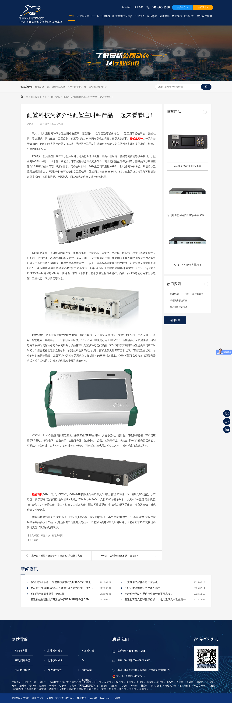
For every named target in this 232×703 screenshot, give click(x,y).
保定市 (107, 682)
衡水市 (159, 682)
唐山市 (65, 682)
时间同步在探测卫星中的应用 (47, 593)
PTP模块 (140, 16)
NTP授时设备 (88, 655)
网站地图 (126, 7)
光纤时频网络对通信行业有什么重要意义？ (149, 593)
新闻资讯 (55, 96)
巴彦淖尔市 (185, 686)
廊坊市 (149, 682)
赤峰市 (134, 686)
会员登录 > (182, 7)
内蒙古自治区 (86, 686)
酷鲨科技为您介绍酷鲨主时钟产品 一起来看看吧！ (88, 96)
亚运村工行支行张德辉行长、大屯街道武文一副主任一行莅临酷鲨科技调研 (156, 599)
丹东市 (102, 689)
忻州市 (52, 686)
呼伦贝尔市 (170, 686)
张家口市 (118, 682)
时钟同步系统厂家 (77, 86)
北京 (26, 682)
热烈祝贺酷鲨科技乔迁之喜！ (124, 555)
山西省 (169, 682)
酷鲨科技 (37, 494)
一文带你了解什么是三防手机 (141, 582)
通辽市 (144, 686)
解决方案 (164, 16)
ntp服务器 (39, 86)
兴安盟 (211, 686)
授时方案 (87, 670)
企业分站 (138, 7)
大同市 (189, 682)
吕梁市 (72, 686)
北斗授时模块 (22, 670)
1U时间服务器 (23, 660)
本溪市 (92, 689)
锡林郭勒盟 (18, 689)
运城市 (42, 686)
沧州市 (139, 682)
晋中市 (32, 686)
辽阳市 (142, 689)
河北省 (43, 682)
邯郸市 (87, 682)
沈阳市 (52, 689)
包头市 (114, 686)
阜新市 (132, 689)
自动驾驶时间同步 (122, 16)
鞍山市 (72, 689)
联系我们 (189, 16)
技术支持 (177, 16)
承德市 (129, 682)
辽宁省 (42, 689)
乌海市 (124, 686)
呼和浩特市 (101, 686)
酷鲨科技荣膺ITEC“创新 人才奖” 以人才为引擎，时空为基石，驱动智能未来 (62, 588)
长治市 (209, 682)
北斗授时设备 (55, 650)
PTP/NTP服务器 (100, 16)
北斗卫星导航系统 (56, 86)
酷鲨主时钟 (136, 138)
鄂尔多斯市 (156, 686)
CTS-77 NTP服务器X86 (187, 264)
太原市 (179, 682)
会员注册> (203, 7)
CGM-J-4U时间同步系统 (187, 166)
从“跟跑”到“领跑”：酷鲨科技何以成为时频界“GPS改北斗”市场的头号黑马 (62, 582)
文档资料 (87, 679)
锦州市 (112, 689)
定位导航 (152, 16)
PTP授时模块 (54, 670)
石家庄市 (54, 682)
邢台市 (97, 682)
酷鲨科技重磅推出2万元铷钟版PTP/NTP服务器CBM (60, 599)
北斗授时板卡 (55, 660)
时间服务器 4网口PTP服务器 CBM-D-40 (187, 215)
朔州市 (22, 686)
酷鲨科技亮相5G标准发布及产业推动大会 (61, 555)
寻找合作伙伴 (204, 16)
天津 (34, 682)
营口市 (122, 689)
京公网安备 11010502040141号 (129, 676)
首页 (71, 16)
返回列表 (175, 320)
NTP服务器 (83, 16)
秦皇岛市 (76, 682)
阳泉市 (200, 682)
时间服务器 (21, 650)
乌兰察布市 (199, 686)
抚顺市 (82, 689)
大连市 (62, 689)
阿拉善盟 (31, 689)
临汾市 (62, 686)
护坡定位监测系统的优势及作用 (142, 588)
